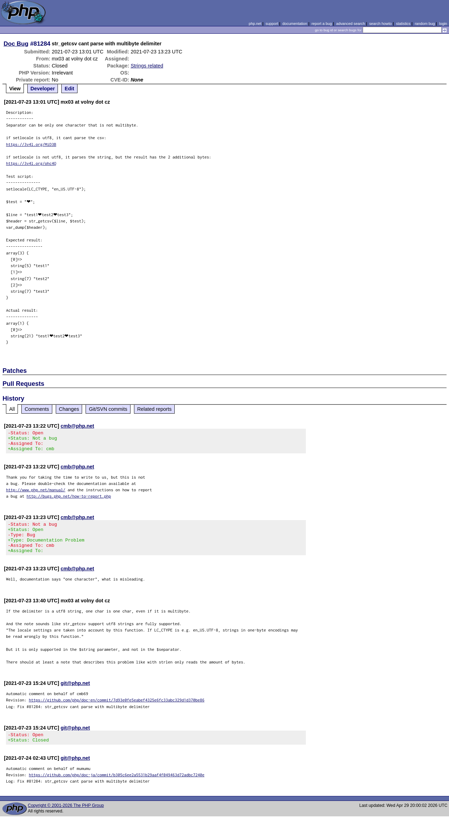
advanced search (350, 23)
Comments (37, 409)
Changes (69, 409)
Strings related (146, 66)
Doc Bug (16, 43)
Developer (43, 88)
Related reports (154, 409)
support (272, 23)
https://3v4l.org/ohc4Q (31, 163)
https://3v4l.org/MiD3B (31, 144)
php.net (255, 23)
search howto (380, 23)
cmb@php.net (77, 426)
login (443, 23)
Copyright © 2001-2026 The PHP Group (66, 818)
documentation (294, 23)
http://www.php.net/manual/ (35, 494)
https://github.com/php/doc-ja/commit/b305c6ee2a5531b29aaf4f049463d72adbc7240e (117, 787)
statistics (403, 23)
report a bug (321, 23)
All (12, 409)
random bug (425, 23)
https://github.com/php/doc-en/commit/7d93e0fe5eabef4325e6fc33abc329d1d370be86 (117, 710)
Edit (69, 88)
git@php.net (75, 694)
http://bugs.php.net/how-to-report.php (69, 500)
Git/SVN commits (108, 409)
